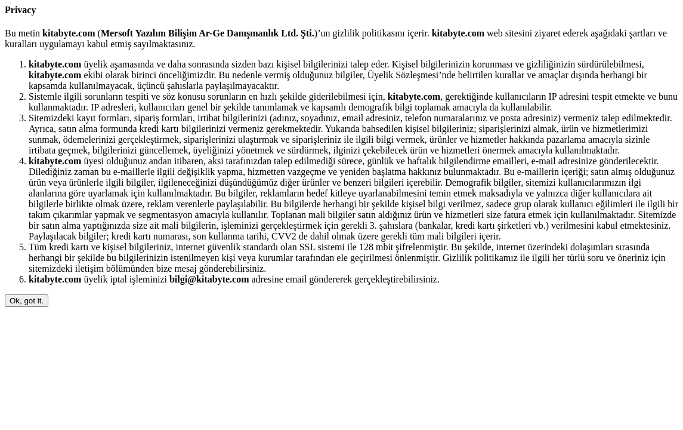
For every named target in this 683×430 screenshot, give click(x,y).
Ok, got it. (27, 300)
